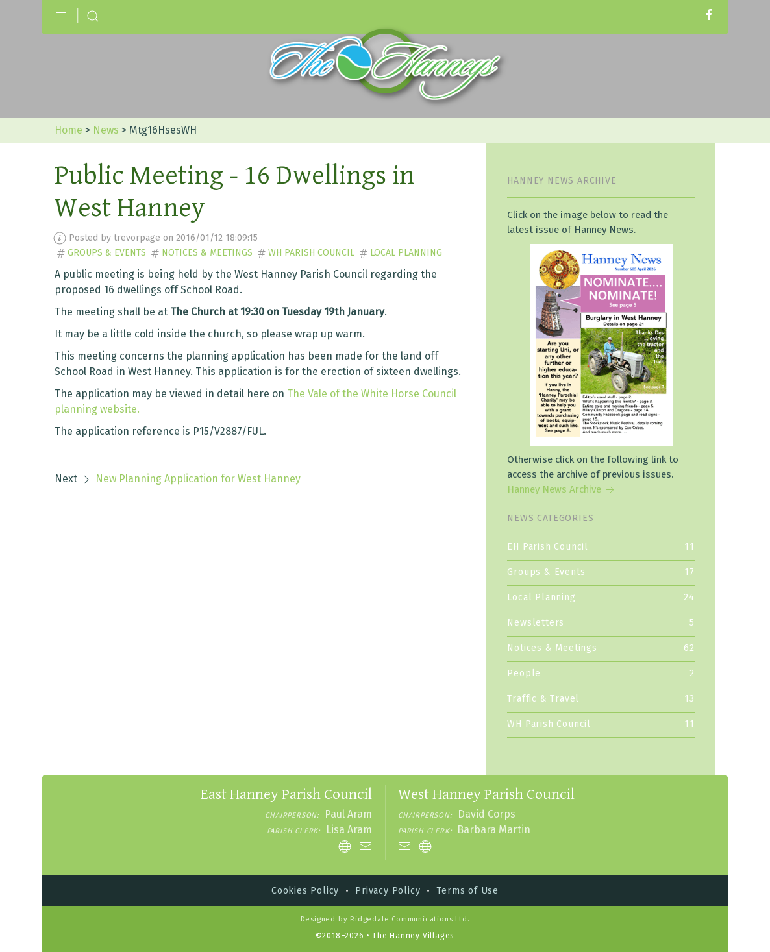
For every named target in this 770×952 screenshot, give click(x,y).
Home (68, 130)
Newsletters (601, 622)
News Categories (550, 518)
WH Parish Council (311, 252)
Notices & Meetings (207, 252)
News (106, 130)
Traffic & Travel (601, 698)
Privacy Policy (387, 890)
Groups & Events (107, 252)
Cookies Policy (305, 890)
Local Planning (406, 252)
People (601, 673)
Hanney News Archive (562, 489)
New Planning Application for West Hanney (198, 478)
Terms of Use (467, 890)
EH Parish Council (601, 547)
